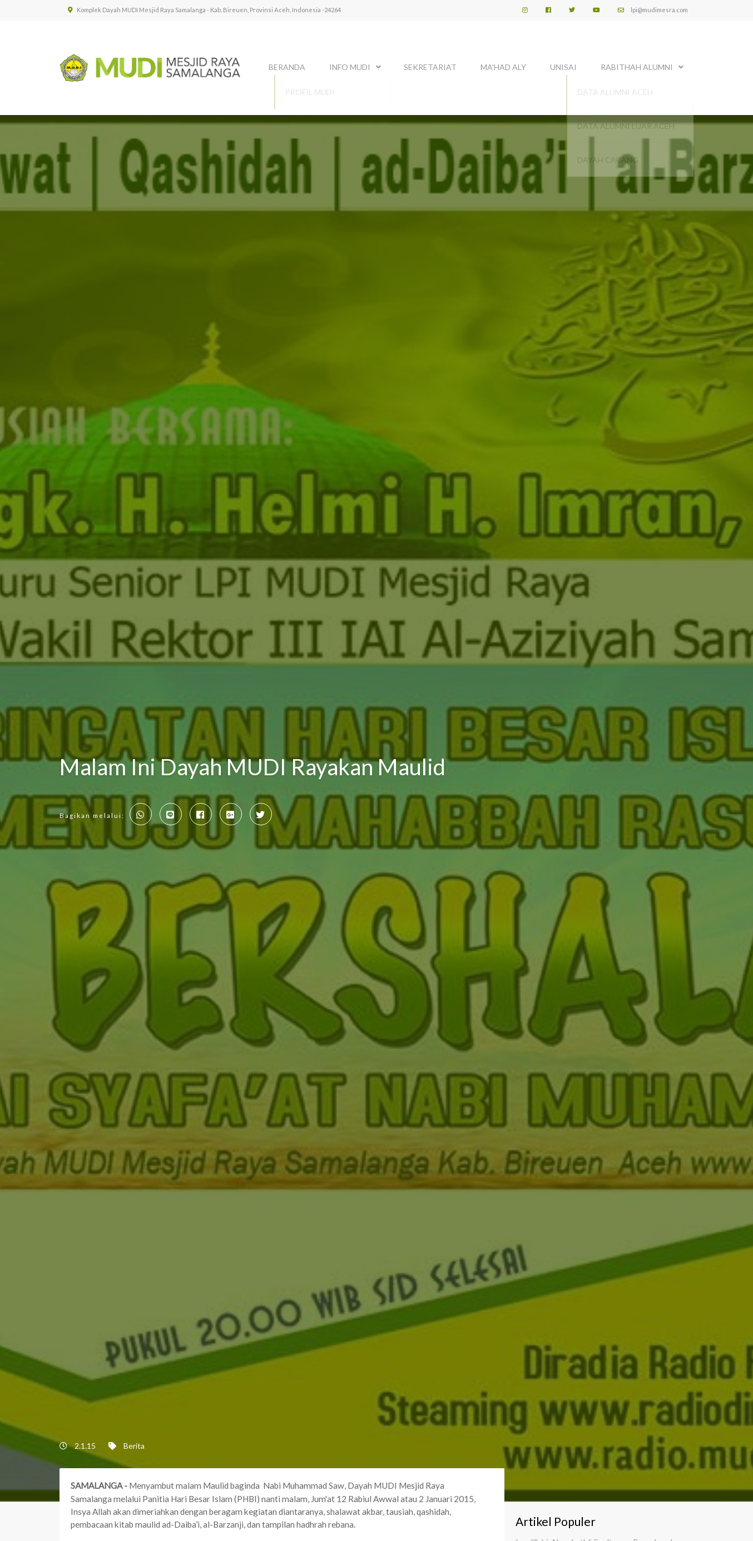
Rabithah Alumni (637, 65)
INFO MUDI (349, 65)
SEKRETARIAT (430, 65)
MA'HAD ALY (503, 65)
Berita (134, 1445)
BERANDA (287, 65)
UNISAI (563, 65)
